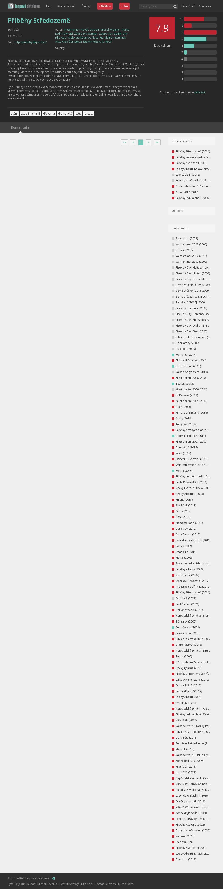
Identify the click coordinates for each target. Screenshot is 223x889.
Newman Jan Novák (76, 29)
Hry (48, 6)
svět (78, 113)
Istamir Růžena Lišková (97, 42)
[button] (24, 6)
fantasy (88, 113)
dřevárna (49, 113)
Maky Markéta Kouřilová (83, 38)
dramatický (65, 113)
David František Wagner (105, 29)
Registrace (205, 6)
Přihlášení (188, 6)
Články (86, 6)
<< (124, 142)
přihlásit (199, 92)
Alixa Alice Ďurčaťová (68, 42)
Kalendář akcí (66, 6)
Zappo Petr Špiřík (110, 33)
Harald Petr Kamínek (113, 38)
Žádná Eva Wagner (86, 33)
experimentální (30, 113)
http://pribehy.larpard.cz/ (31, 42)
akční (14, 113)
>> (157, 142)
